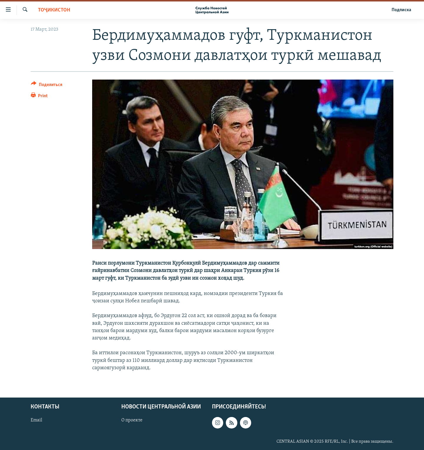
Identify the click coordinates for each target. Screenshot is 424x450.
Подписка (401, 10)
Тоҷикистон (54, 10)
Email (36, 420)
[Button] (46, 86)
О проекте (132, 420)
